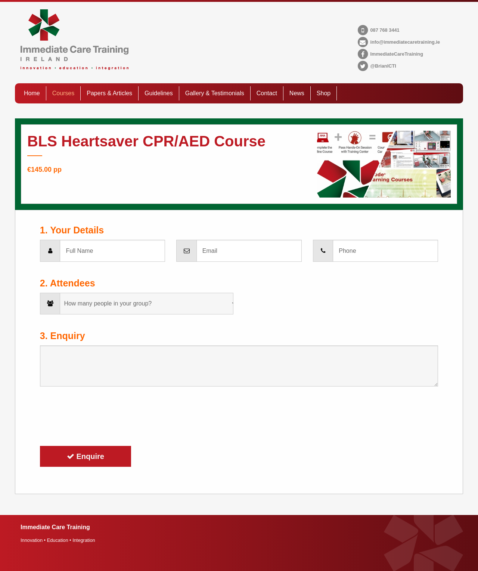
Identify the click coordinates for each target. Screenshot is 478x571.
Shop (323, 93)
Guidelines (159, 93)
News (296, 93)
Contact (267, 93)
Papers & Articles (109, 93)
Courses (63, 93)
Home (32, 93)
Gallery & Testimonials (214, 93)
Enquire (85, 456)
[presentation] (96, 416)
